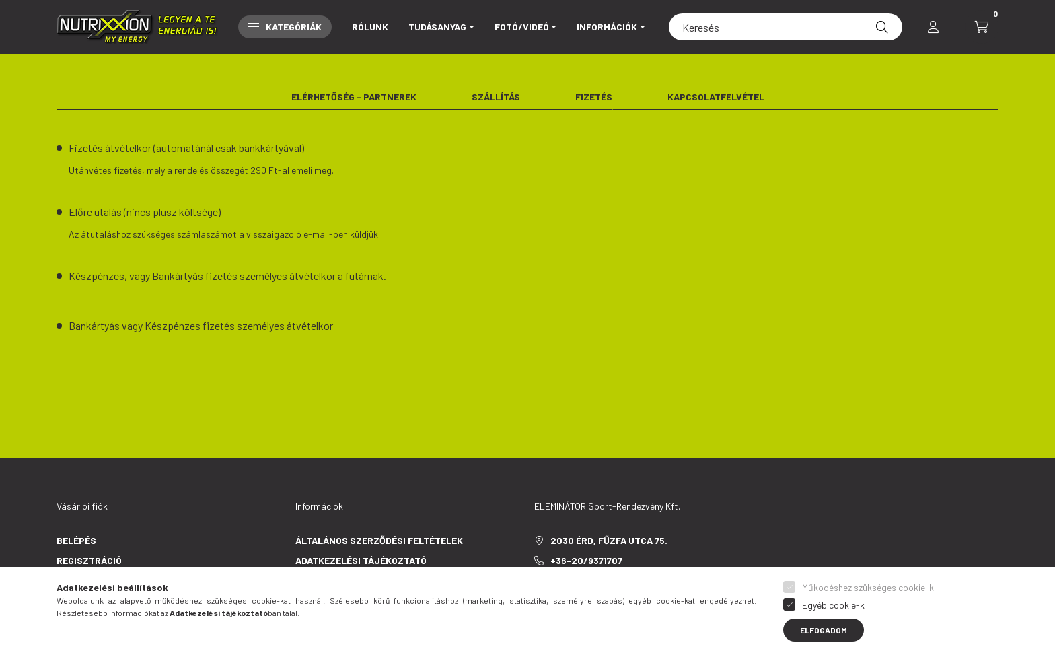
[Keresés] (785, 26)
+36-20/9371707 (586, 560)
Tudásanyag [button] (437, 26)
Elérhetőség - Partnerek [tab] (353, 96)
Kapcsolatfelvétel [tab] (715, 96)
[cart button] (981, 27)
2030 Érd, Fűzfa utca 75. (608, 540)
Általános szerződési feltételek (379, 540)
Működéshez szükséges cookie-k (868, 587)
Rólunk (370, 26)
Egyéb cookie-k (833, 605)
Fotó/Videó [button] (522, 26)
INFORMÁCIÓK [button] (607, 26)
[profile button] (933, 27)
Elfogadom (823, 630)
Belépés (76, 540)
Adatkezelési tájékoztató (361, 560)
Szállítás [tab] (496, 96)
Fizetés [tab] (593, 96)
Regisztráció (89, 560)
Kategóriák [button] (285, 26)
